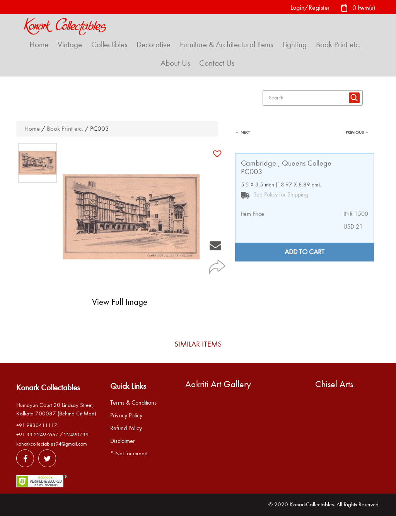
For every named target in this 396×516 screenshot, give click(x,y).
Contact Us (216, 63)
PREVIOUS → (357, 132)
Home (38, 44)
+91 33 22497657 (37, 434)
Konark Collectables (48, 387)
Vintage (70, 44)
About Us (175, 63)
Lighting (294, 44)
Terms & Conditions (133, 402)
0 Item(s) (357, 8)
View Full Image (119, 302)
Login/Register (310, 7)
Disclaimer (122, 440)
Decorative (154, 44)
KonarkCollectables (312, 504)
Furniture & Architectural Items (226, 44)
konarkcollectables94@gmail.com (51, 444)
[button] (218, 153)
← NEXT (242, 132)
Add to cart (304, 252)
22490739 (76, 434)
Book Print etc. (338, 44)
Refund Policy (126, 428)
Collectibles (109, 44)
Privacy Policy (126, 415)
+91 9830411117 (36, 425)
